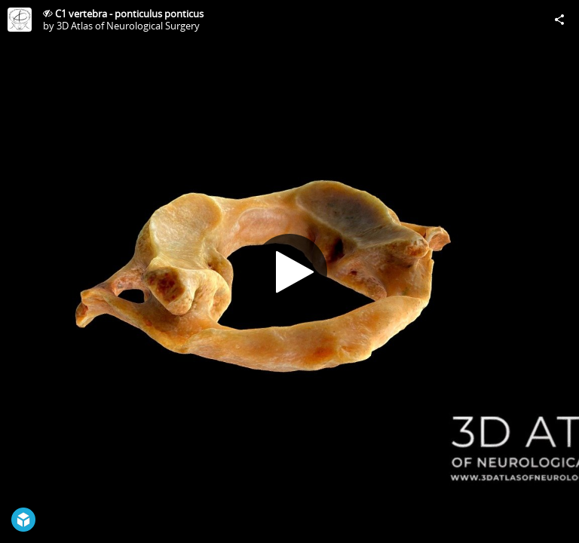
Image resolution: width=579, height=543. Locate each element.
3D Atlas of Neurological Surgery (128, 25)
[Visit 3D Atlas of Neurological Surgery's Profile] (20, 20)
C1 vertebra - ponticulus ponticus (129, 13)
